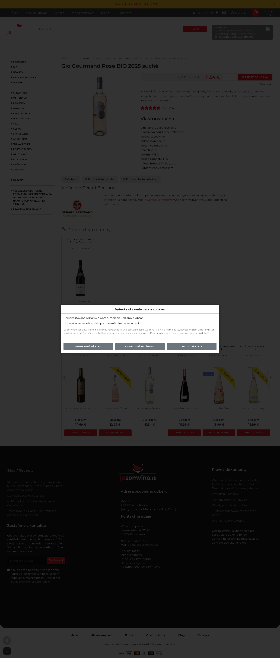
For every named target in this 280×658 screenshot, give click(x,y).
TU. (209, 333)
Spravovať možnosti (140, 346)
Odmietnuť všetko (88, 346)
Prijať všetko (192, 346)
